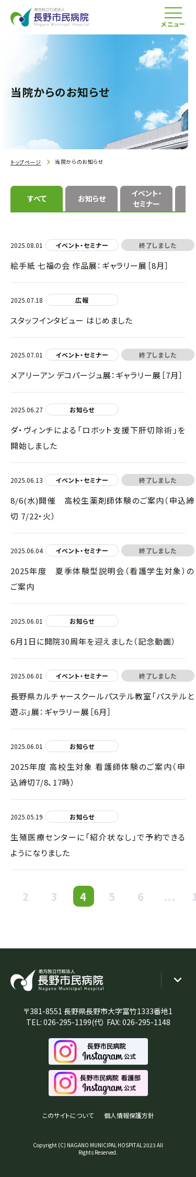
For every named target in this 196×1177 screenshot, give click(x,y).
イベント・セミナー (146, 198)
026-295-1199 (67, 1022)
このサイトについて (68, 1115)
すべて (37, 198)
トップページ (25, 162)
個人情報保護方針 (129, 1115)
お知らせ (92, 198)
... (170, 896)
